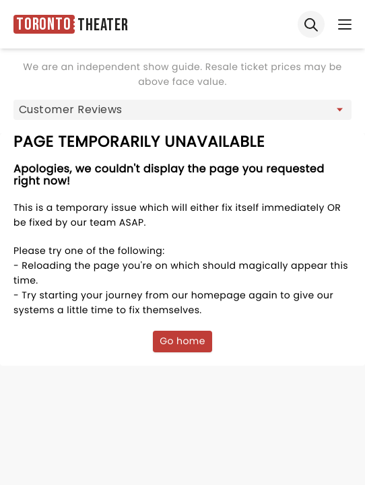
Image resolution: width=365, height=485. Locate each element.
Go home (182, 341)
